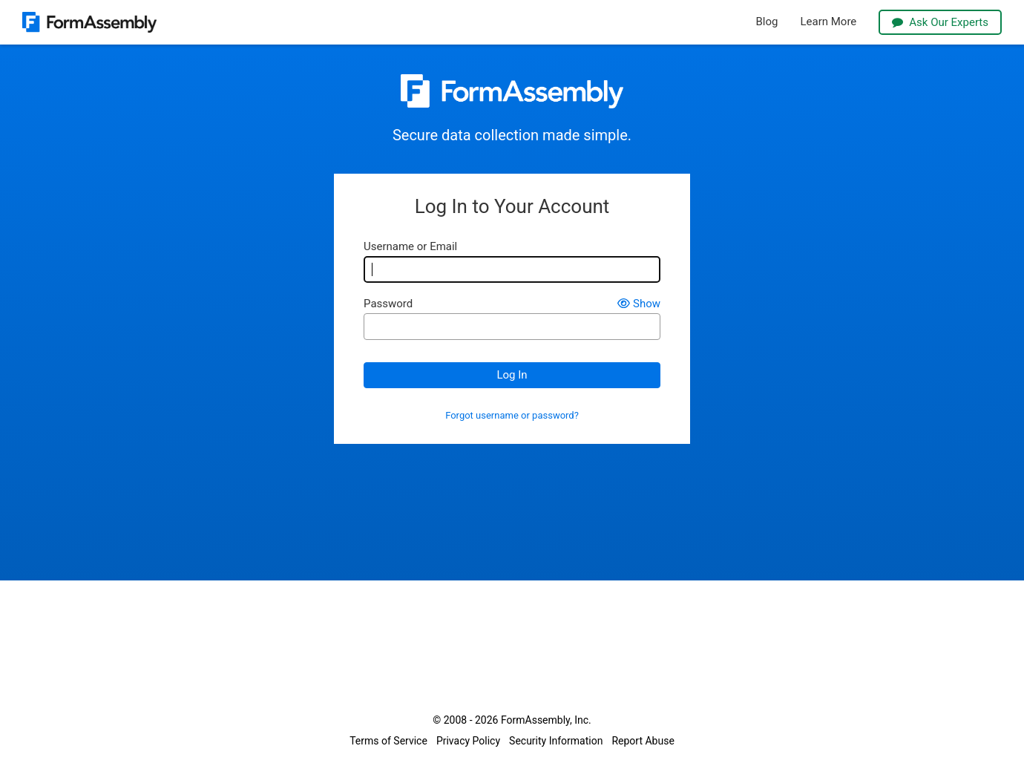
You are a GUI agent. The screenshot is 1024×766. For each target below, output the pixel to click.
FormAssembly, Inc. (546, 720)
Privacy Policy (468, 741)
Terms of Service (388, 741)
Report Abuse (642, 741)
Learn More (828, 22)
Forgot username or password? (512, 415)
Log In (511, 375)
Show (638, 304)
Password (388, 304)
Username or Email (410, 246)
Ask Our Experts (940, 22)
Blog (767, 22)
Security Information (556, 741)
